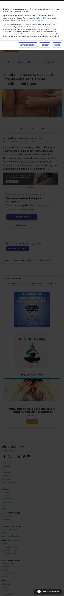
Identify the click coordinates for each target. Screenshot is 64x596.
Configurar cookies (28, 45)
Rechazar (45, 45)
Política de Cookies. (37, 20)
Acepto (57, 45)
